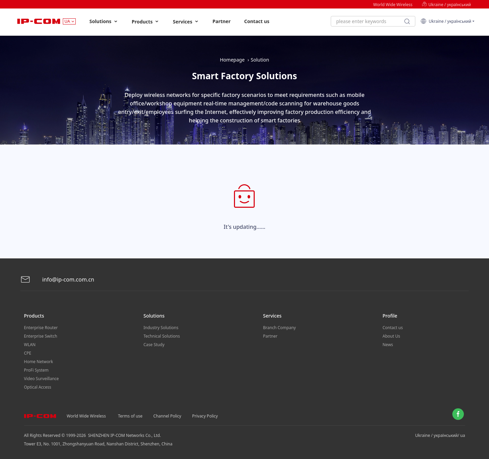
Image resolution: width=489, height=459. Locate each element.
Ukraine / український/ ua (440, 435)
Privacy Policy (205, 416)
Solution (260, 59)
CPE (28, 353)
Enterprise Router (41, 327)
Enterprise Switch (40, 336)
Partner (222, 21)
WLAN (30, 344)
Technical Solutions (162, 336)
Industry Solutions (161, 327)
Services (186, 21)
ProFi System (36, 370)
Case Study (154, 344)
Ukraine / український (446, 4)
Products (145, 21)
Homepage (232, 59)
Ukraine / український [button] (445, 21)
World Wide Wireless (392, 4)
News (388, 344)
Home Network (38, 361)
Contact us (256, 21)
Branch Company (279, 327)
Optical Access (37, 387)
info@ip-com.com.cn (57, 279)
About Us (391, 336)
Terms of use (130, 416)
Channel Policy (167, 416)
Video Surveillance (41, 378)
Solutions (103, 21)
